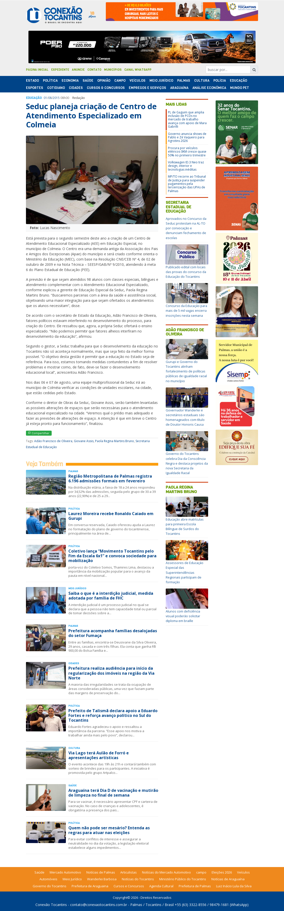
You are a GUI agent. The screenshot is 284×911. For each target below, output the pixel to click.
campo (201, 872)
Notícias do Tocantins (138, 879)
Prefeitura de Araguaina (90, 886)
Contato (94, 70)
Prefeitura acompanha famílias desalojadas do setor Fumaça (112, 633)
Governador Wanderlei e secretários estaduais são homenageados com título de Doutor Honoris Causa (185, 417)
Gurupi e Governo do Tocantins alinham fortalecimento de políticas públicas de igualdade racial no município (186, 371)
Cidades (76, 88)
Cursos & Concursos (106, 88)
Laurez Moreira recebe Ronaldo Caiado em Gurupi (110, 516)
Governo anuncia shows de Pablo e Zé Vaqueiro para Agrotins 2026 (187, 137)
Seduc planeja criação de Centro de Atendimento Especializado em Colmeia (91, 115)
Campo (120, 80)
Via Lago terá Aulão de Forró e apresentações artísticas (98, 755)
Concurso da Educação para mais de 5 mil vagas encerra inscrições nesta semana (186, 310)
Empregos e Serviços (147, 88)
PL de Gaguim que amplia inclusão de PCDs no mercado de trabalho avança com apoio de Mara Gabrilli (187, 119)
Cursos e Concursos (129, 886)
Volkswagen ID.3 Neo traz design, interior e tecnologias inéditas (186, 166)
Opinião (103, 80)
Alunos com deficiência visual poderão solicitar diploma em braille (183, 616)
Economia (70, 80)
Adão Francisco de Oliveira (53, 441)
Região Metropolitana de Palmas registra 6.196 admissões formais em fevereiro (110, 478)
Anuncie (78, 70)
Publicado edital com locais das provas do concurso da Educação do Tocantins (186, 272)
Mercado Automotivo (65, 872)
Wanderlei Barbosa (102, 879)
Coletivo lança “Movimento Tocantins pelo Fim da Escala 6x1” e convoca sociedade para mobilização (112, 555)
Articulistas (128, 872)
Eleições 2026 (222, 872)
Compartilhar (38, 433)
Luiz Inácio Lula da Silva (234, 886)
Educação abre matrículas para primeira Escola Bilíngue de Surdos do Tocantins (185, 526)
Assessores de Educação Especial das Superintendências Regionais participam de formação (184, 572)
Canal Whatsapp (137, 70)
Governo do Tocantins (49, 886)
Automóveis (48, 879)
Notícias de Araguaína (228, 879)
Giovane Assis (84, 441)
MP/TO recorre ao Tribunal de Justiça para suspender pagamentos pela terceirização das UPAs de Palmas (187, 183)
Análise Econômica (209, 88)
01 (45, 98)
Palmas (183, 80)
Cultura (201, 80)
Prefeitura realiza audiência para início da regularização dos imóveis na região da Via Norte (111, 672)
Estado (32, 80)
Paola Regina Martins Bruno (114, 441)
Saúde (88, 80)
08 (50, 98)
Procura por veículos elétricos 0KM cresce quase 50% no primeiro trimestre (187, 151)
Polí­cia (219, 80)
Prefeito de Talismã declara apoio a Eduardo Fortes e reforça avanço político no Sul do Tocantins (112, 715)
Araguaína (179, 88)
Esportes (34, 88)
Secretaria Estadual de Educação (178, 207)
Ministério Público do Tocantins (182, 879)
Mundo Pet (239, 88)
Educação (238, 80)
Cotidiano (56, 88)
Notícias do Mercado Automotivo (166, 872)
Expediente (60, 70)
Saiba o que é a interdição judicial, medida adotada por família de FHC (110, 596)
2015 (56, 98)
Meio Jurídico (161, 80)
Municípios (113, 70)
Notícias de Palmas (100, 872)
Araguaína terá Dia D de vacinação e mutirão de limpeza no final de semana (113, 793)
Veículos (137, 80)
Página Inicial (37, 70)
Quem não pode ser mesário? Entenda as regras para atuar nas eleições (109, 830)
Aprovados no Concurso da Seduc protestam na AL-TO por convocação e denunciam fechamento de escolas (186, 228)
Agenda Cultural (161, 886)
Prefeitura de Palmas (195, 886)
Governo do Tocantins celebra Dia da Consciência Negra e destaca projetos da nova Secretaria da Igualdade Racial (187, 463)
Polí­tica (50, 80)
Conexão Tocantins (51, 904)
